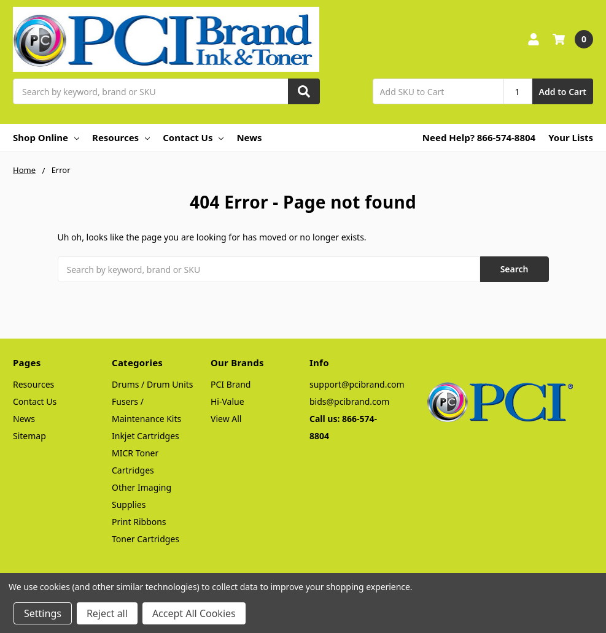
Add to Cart (562, 92)
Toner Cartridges (145, 539)
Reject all (107, 613)
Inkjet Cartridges (145, 436)
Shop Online (46, 137)
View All (226, 418)
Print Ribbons (139, 522)
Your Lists (570, 137)
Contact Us (193, 137)
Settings (42, 613)
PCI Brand (231, 384)
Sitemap (29, 436)
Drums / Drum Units (152, 384)
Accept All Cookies (194, 613)
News (249, 137)
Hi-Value (227, 401)
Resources (121, 137)
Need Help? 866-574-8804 (478, 137)
